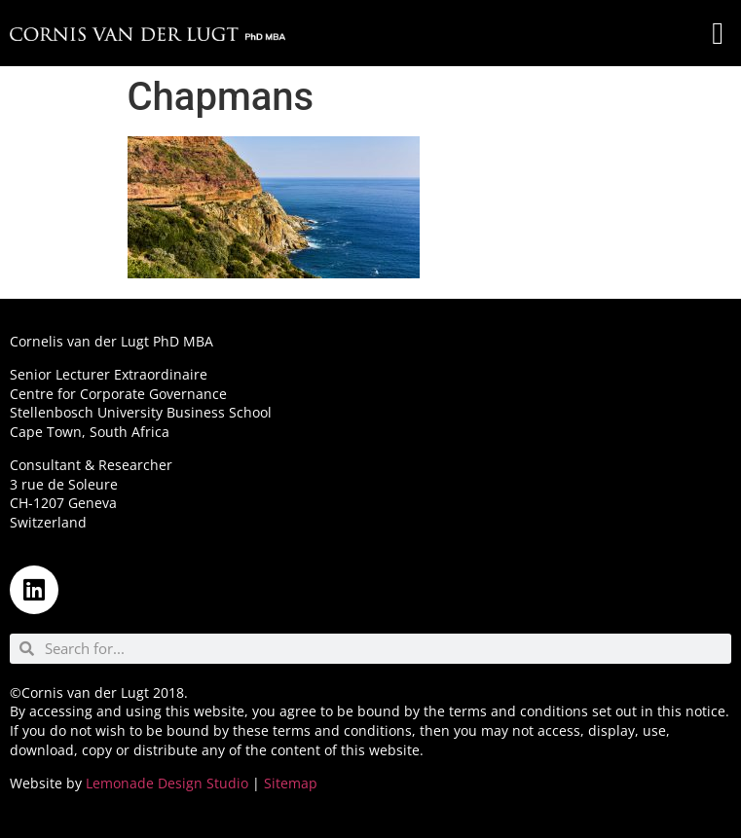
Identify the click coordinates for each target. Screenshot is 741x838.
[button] (717, 33)
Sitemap (290, 783)
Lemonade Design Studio (167, 783)
